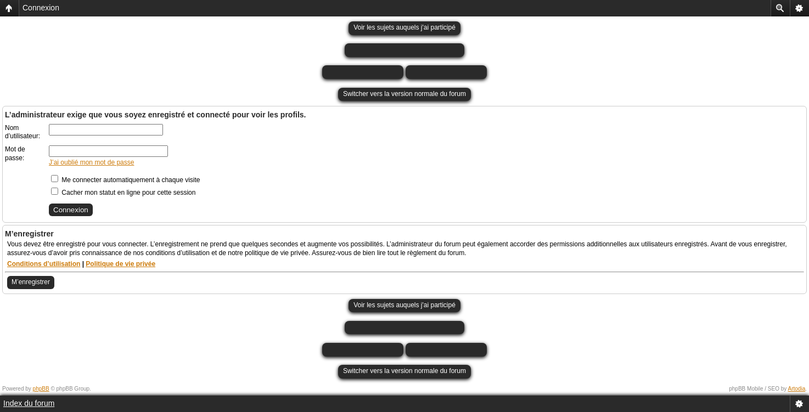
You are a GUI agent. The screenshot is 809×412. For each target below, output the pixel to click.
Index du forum (28, 403)
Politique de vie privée (120, 264)
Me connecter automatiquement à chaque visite (125, 180)
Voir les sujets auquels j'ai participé (404, 27)
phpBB (41, 389)
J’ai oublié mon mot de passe (91, 162)
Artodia (797, 389)
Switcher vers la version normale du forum (404, 94)
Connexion (41, 7)
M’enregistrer (31, 282)
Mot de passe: (15, 153)
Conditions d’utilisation (43, 264)
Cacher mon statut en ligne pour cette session (123, 192)
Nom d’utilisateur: (22, 132)
